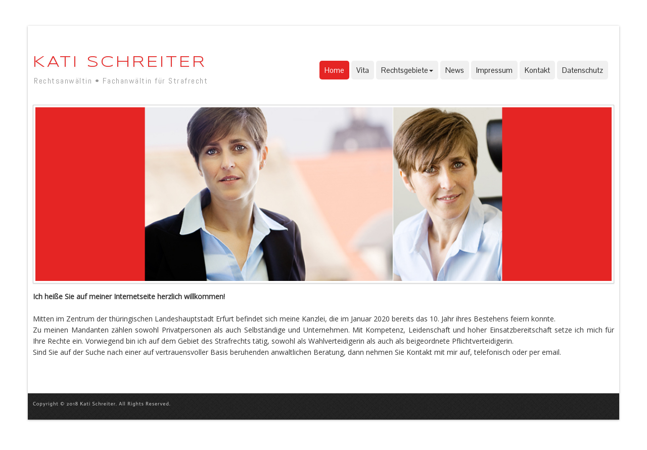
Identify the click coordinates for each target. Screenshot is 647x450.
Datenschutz (582, 70)
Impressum (494, 70)
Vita (362, 70)
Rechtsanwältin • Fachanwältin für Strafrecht (121, 80)
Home (334, 70)
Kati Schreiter (120, 62)
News (454, 70)
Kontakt (537, 70)
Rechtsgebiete (407, 70)
